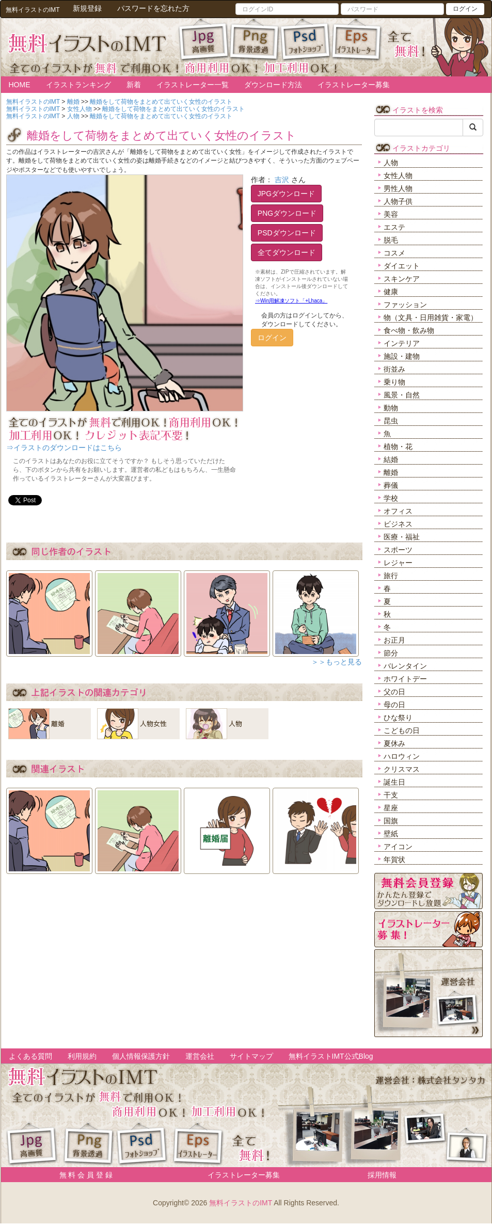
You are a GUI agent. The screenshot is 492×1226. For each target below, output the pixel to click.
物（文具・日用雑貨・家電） (431, 317)
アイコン (398, 846)
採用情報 (382, 1175)
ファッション (405, 304)
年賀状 (394, 859)
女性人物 (398, 175)
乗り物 (394, 382)
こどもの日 (402, 730)
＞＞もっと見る (336, 662)
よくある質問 (30, 1056)
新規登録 (87, 8)
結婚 (391, 459)
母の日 (394, 704)
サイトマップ (251, 1056)
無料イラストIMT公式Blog (331, 1056)
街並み (394, 369)
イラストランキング (78, 85)
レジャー (398, 563)
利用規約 (82, 1056)
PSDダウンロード (287, 233)
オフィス (398, 511)
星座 (391, 808)
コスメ (394, 253)
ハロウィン (402, 756)
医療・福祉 (402, 537)
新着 (133, 85)
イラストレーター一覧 (192, 85)
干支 (391, 795)
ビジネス (398, 524)
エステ (394, 227)
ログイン (465, 8)
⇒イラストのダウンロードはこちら (64, 447)
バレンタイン (405, 666)
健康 (391, 292)
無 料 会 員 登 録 (82, 1175)
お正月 (394, 640)
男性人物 (398, 188)
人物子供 (398, 201)
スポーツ (398, 550)
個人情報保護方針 (141, 1056)
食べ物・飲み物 (409, 330)
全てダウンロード (286, 252)
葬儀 (391, 485)
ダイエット (402, 266)
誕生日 (394, 782)
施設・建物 (402, 356)
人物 (391, 162)
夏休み (394, 743)
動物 (391, 408)
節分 (391, 653)
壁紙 (391, 834)
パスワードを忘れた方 (153, 8)
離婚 (391, 472)
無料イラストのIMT (240, 1203)
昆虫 (391, 421)
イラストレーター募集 (354, 85)
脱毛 (391, 240)
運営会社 (199, 1056)
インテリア (402, 343)
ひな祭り (398, 717)
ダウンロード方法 (273, 85)
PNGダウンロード (287, 213)
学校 (391, 498)
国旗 (391, 821)
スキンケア (402, 279)
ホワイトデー (405, 679)
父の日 (394, 692)
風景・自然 (402, 395)
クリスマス (402, 769)
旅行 (391, 575)
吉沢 (282, 180)
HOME (19, 85)
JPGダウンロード (286, 193)
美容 (391, 214)
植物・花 (398, 446)
